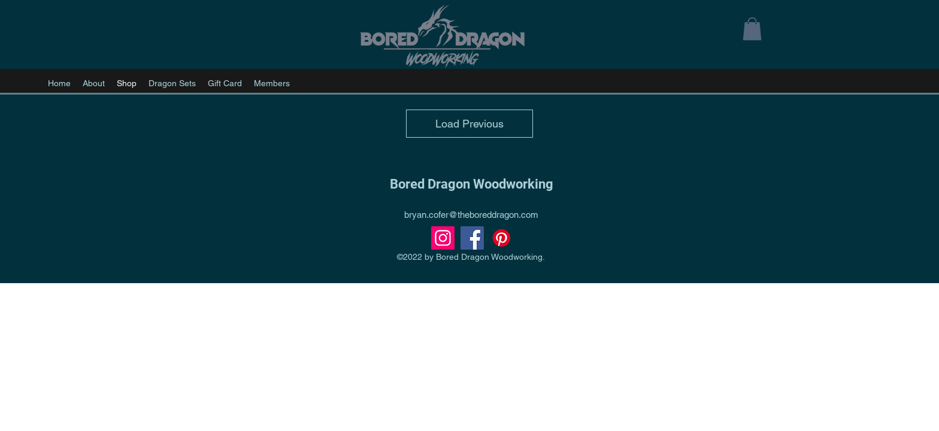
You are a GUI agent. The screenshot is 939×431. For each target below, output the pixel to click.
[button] (752, 28)
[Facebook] (472, 238)
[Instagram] (443, 238)
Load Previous (469, 123)
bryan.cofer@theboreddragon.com (471, 215)
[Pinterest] (501, 238)
